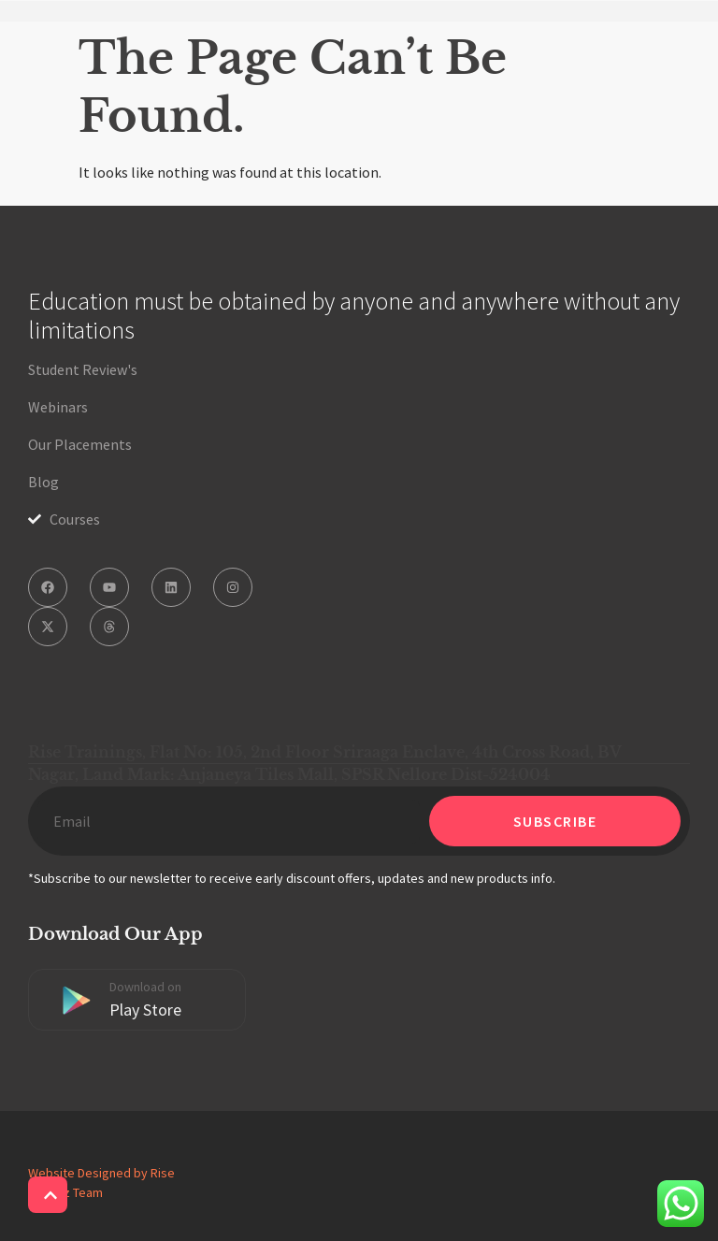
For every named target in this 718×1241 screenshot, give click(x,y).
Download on (145, 986)
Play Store (145, 1009)
